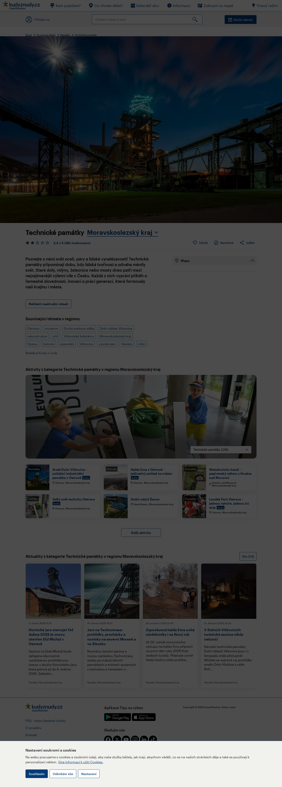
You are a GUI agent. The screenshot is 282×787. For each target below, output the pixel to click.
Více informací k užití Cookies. (80, 762)
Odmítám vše (63, 774)
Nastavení (88, 774)
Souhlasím (37, 774)
